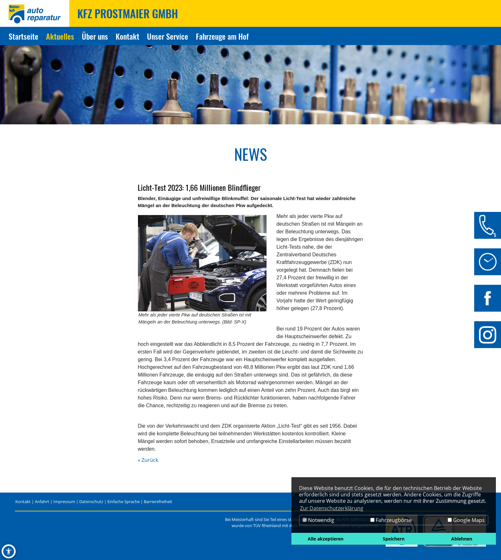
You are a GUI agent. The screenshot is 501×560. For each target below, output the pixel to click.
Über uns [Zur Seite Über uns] (95, 36)
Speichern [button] (394, 539)
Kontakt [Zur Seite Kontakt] (127, 36)
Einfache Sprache (123, 501)
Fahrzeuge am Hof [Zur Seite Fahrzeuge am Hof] (222, 36)
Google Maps (466, 520)
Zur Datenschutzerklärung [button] (331, 508)
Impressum (64, 501)
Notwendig (318, 520)
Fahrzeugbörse (391, 520)
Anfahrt (42, 501)
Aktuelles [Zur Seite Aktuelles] (60, 36)
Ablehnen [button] (461, 539)
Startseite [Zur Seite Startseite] (23, 36)
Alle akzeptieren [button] (325, 539)
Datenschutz (91, 501)
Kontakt (23, 501)
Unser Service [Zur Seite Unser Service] (167, 36)
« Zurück (148, 459)
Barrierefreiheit (158, 501)
